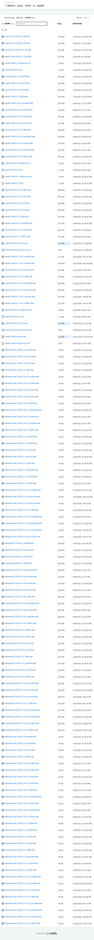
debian (11, 5)
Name (9, 24)
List (79, 18)
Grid (86, 18)
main (28, 5)
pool (20, 5)
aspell (40, 5)
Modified (77, 24)
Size (59, 24)
